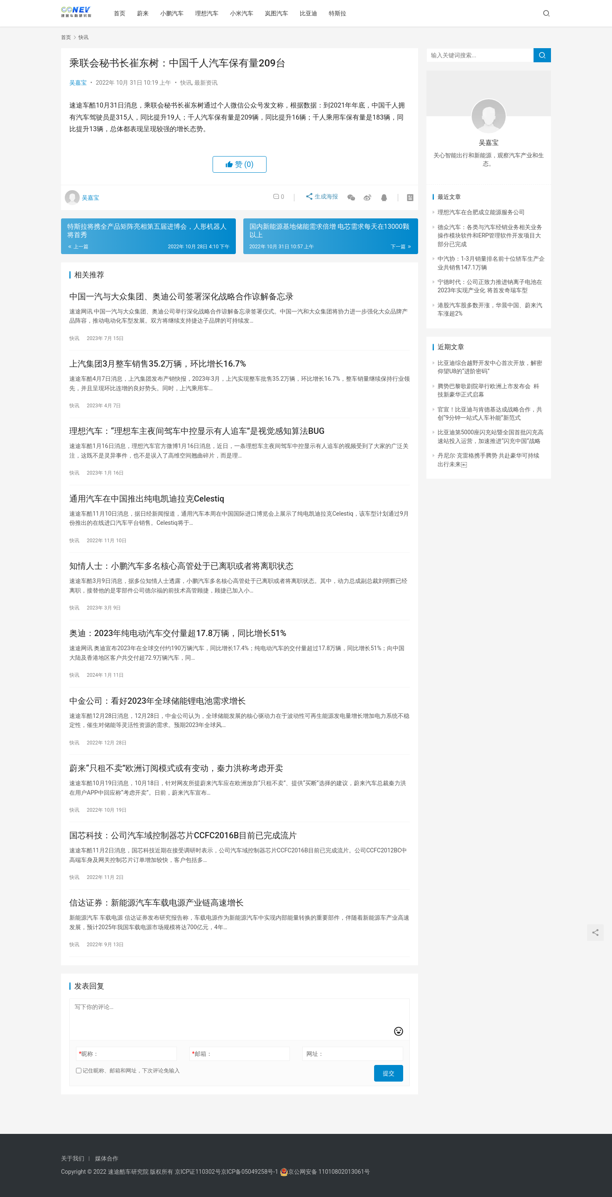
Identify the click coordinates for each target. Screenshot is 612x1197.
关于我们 (72, 1158)
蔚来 (146, 13)
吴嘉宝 (78, 82)
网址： (315, 1081)
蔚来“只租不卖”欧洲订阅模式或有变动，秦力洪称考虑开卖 (176, 789)
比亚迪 (312, 13)
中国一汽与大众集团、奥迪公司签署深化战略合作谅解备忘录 (181, 298)
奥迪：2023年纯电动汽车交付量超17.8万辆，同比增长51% (177, 649)
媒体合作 (106, 1158)
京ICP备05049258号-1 (250, 1171)
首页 (123, 13)
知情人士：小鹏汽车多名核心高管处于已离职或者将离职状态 (181, 578)
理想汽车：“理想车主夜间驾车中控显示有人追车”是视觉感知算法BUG (197, 438)
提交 (392, 1099)
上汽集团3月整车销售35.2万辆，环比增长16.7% (157, 368)
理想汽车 (210, 13)
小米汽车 (245, 13)
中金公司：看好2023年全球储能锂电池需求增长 (157, 719)
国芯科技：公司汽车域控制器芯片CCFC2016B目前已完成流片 (183, 859)
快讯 (186, 82)
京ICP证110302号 (198, 1171)
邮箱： (202, 1081)
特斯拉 (341, 13)
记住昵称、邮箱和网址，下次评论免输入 (128, 1098)
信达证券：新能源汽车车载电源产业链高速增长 (156, 929)
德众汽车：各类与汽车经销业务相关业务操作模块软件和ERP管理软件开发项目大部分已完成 (490, 235)
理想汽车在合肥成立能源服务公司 (481, 212)
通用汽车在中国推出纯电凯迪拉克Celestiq (146, 508)
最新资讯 (206, 82)
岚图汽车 (280, 13)
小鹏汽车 (175, 13)
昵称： (89, 1081)
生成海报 (317, 197)
